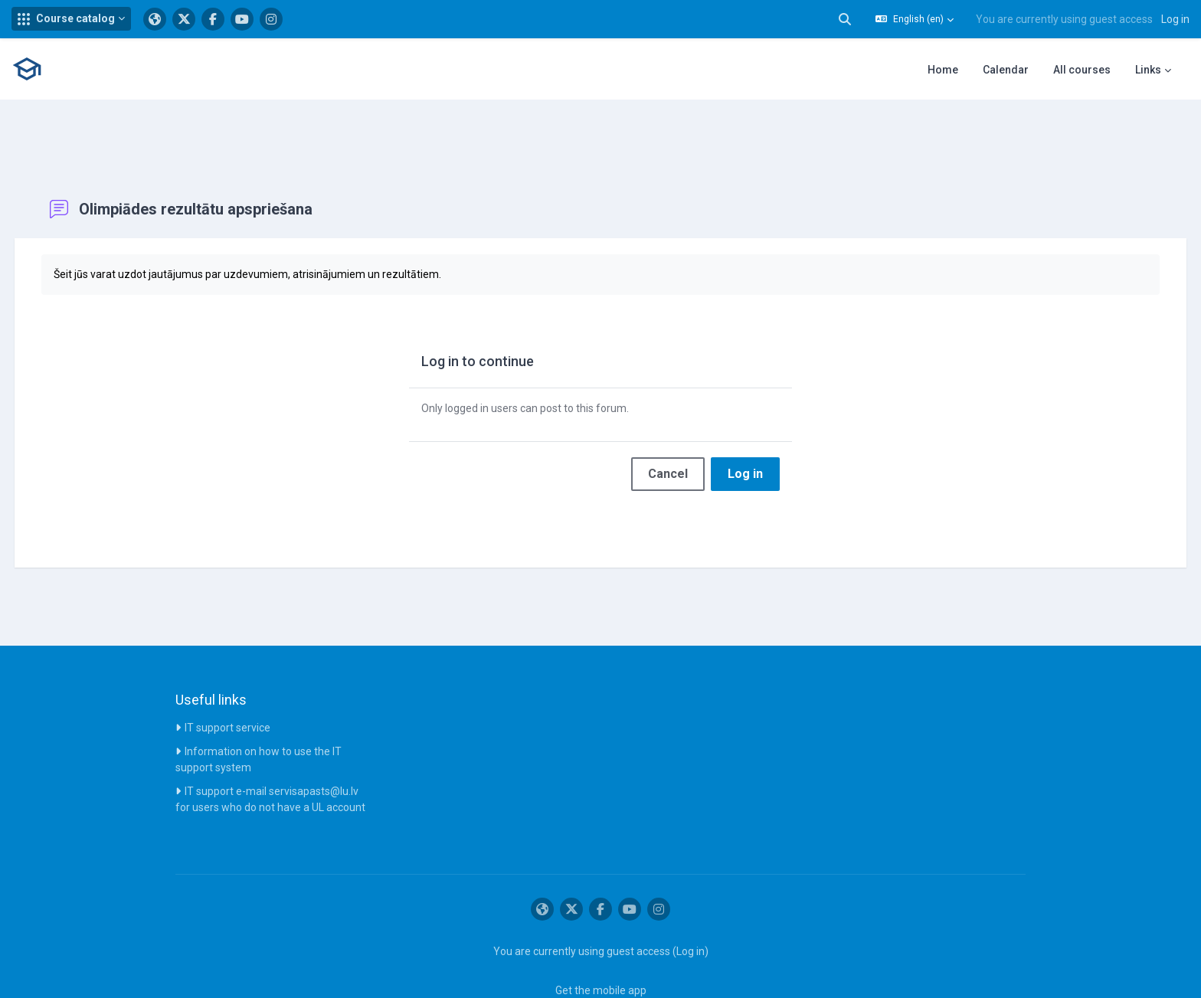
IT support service (227, 692)
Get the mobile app (600, 954)
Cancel (668, 438)
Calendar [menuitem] (1006, 70)
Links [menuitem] (1148, 70)
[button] (71, 19)
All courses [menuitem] (1082, 70)
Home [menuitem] (943, 70)
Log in (1175, 19)
